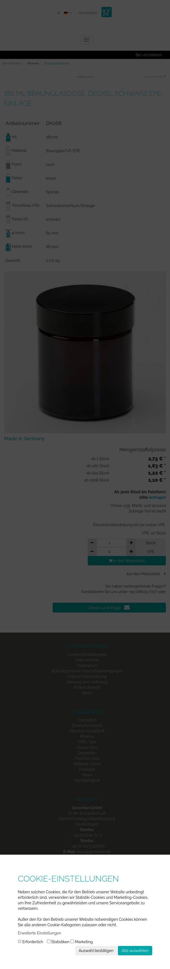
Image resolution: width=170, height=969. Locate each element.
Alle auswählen (135, 950)
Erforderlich (30, 942)
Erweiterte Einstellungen (39, 933)
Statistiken (58, 942)
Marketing (81, 942)
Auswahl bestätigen (96, 950)
